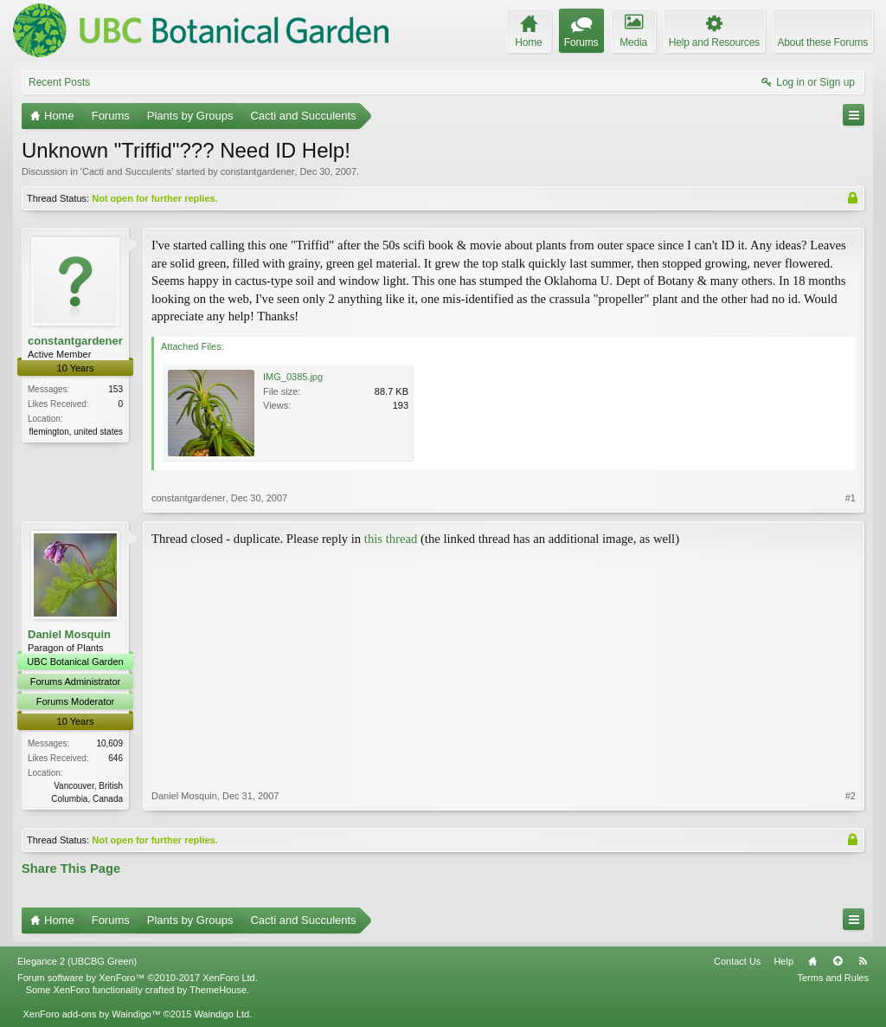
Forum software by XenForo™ (137, 977)
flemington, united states (76, 431)
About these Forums (823, 42)
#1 (850, 498)
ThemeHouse (218, 990)
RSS (863, 961)
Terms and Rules (833, 977)
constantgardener (258, 171)
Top (837, 961)
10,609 (109, 743)
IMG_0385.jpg (293, 376)
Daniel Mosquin (69, 634)
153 (115, 389)
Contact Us (737, 961)
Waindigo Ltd (221, 1014)
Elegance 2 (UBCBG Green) (77, 961)
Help (783, 961)
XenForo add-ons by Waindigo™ (91, 1014)
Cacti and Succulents (126, 171)
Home (812, 961)
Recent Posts (59, 82)
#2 (850, 796)
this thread (390, 539)
